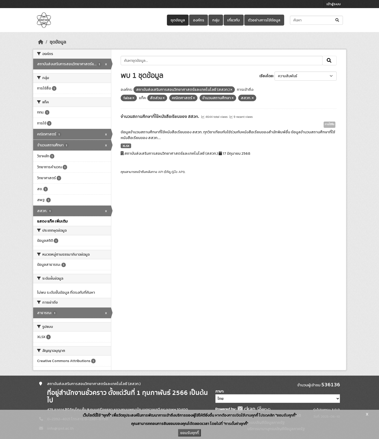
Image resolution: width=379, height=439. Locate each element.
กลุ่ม (215, 20)
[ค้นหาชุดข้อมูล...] (316, 20)
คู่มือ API (177, 171)
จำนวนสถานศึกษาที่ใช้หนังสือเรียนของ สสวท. (160, 116)
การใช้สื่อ (329, 124)
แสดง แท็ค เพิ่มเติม (52, 221)
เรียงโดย (266, 76)
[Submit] (337, 20)
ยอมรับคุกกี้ (189, 433)
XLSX (126, 146)
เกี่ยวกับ (233, 20)
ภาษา (219, 391)
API (160, 171)
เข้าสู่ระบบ (333, 4)
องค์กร (198, 20)
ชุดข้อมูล (178, 20)
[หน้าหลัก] (40, 42)
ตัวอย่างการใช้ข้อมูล (264, 20)
